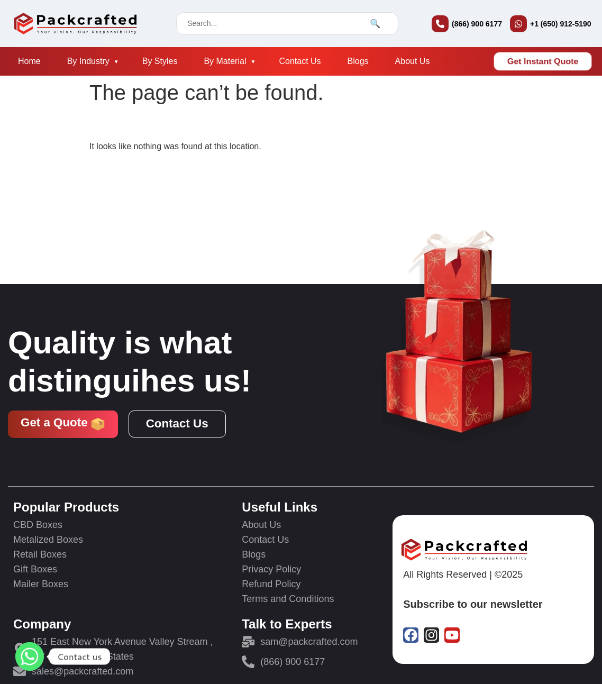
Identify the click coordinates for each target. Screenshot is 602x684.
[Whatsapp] (29, 656)
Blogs (358, 61)
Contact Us (300, 61)
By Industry (88, 61)
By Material (225, 61)
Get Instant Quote (543, 61)
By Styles (160, 61)
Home (29, 61)
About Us (412, 61)
